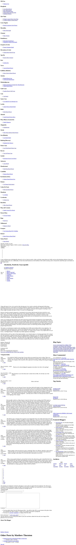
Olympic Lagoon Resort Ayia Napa (10, 19)
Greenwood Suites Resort (8, 79)
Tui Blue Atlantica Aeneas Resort (10, 20)
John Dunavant (59, 422)
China (71, 343)
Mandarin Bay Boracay (8, 143)
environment (70, 345)
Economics (56, 345)
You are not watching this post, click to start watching (12, 350)
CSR (60, 344)
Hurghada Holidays (7, 13)
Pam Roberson (57, 389)
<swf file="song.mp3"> (14, 512)
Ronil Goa (5, 220)
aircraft (58, 343)
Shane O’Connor (60, 441)
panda (55, 349)
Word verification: (5, 514)
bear (64, 343)
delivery (8, 271)
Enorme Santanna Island (8, 47)
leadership (72, 348)
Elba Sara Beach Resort (8, 189)
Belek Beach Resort (7, 111)
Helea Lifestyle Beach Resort (9, 73)
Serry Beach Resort (7, 10)
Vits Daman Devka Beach (8, 184)
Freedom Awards (57, 388)
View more (56, 351)
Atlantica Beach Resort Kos (9, 179)
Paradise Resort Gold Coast (9, 91)
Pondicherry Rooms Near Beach (10, 42)
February (62, 464)
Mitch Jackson (59, 435)
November (66, 467)
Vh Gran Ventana (7, 215)
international (67, 348)
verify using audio (14, 514)
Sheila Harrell (59, 427)
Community (56, 344)
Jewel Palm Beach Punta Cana (9, 148)
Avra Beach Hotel (7, 137)
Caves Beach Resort (7, 9)
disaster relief (64, 344)
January (55, 464)
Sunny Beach (6, 241)
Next (4, 478)
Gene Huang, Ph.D (60, 432)
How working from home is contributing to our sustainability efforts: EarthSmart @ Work (64, 375)
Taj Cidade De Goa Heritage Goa (10, 101)
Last (4, 479)
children (67, 343)
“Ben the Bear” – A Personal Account (62, 364)
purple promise (10, 278)
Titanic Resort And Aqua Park (9, 12)
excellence (9, 274)
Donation (70, 344)
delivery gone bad (10, 272)
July (65, 466)
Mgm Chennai (6, 35)
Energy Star (56, 396)
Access (55, 343)
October (61, 467)
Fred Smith (58, 446)
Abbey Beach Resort (7, 205)
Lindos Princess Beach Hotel (9, 106)
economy (61, 345)
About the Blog (25, 244)
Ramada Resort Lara (7, 78)
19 (3, 477)
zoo (59, 350)
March (65, 464)
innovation (62, 348)
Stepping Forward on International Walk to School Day (15, 538)
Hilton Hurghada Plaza (8, 11)
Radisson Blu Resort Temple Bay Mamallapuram (13, 84)
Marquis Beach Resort (8, 174)
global (58, 348)
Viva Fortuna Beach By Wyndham (10, 231)
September (56, 467)
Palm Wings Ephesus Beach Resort (10, 132)
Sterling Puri (6, 62)
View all (2, 543)
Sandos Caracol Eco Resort (9, 210)
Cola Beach (5, 96)
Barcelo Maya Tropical (8, 57)
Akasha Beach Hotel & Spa (9, 52)
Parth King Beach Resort (8, 168)
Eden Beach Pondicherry (8, 40)
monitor (8, 277)
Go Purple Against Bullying (60, 404)
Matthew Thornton (9, 267)
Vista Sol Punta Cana (7, 153)
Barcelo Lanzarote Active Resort (10, 25)
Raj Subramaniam (60, 452)
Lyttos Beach (6, 163)
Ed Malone (56, 397)
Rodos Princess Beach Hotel (9, 236)
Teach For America (69, 349)
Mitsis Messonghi (7, 30)
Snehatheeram (6, 127)
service (8, 279)
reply (4, 361)
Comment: (3, 507)
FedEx (55, 347)
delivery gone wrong (11, 273)
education (65, 345)
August (71, 466)
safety (58, 349)
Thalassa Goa (6, 3)
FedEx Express (10, 275)
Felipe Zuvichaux (57, 406)
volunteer (56, 350)
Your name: (3, 487)
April (71, 464)
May (55, 466)
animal (61, 343)
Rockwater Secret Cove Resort (9, 158)
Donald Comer (57, 415)
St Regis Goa (6, 200)
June (61, 466)
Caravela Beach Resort (8, 68)
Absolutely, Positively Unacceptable (11, 540)
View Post (64, 357)
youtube (8, 280)
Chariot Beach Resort (7, 86)
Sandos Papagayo (7, 122)
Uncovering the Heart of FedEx (60, 369)
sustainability (62, 349)
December (72, 467)
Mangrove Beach (7, 225)
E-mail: (3, 488)
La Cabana (5, 194)
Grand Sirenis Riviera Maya (9, 117)
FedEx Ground (67, 347)
